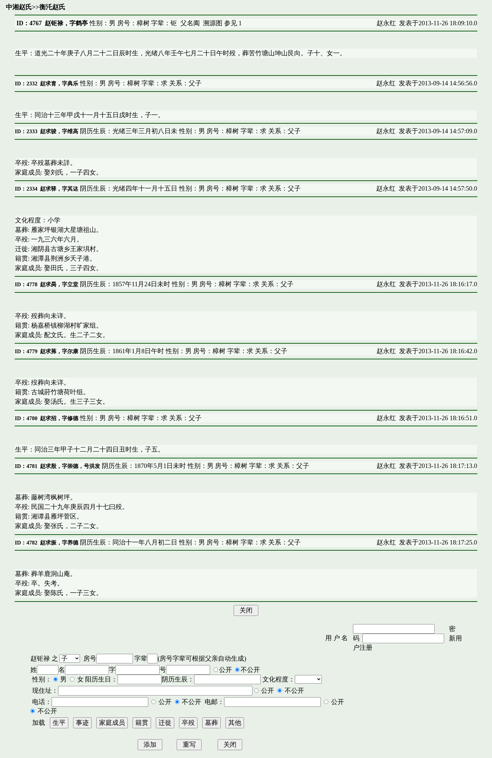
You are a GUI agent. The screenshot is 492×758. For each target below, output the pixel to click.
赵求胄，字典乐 (59, 83)
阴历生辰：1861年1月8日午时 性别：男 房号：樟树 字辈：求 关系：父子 (182, 351)
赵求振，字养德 (59, 543)
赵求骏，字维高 (59, 131)
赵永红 (386, 23)
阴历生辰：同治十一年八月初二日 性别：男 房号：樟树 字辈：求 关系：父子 (189, 542)
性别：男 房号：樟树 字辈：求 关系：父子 (140, 83)
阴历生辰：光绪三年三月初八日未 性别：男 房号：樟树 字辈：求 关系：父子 (189, 131)
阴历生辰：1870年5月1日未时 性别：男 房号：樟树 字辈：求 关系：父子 (204, 465)
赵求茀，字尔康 (59, 351)
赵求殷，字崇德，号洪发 (70, 466)
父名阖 (190, 23)
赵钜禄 (40, 658)
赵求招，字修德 (59, 418)
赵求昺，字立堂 (59, 284)
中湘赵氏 (19, 7)
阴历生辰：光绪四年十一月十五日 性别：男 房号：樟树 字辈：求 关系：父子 (189, 188)
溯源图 (212, 23)
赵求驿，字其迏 (59, 189)
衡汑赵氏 (52, 7)
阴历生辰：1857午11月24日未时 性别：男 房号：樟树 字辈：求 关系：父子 (185, 284)
